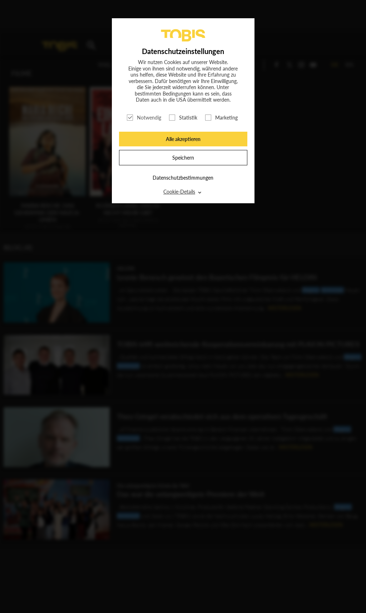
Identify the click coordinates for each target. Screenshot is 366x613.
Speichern (183, 158)
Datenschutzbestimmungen (183, 178)
